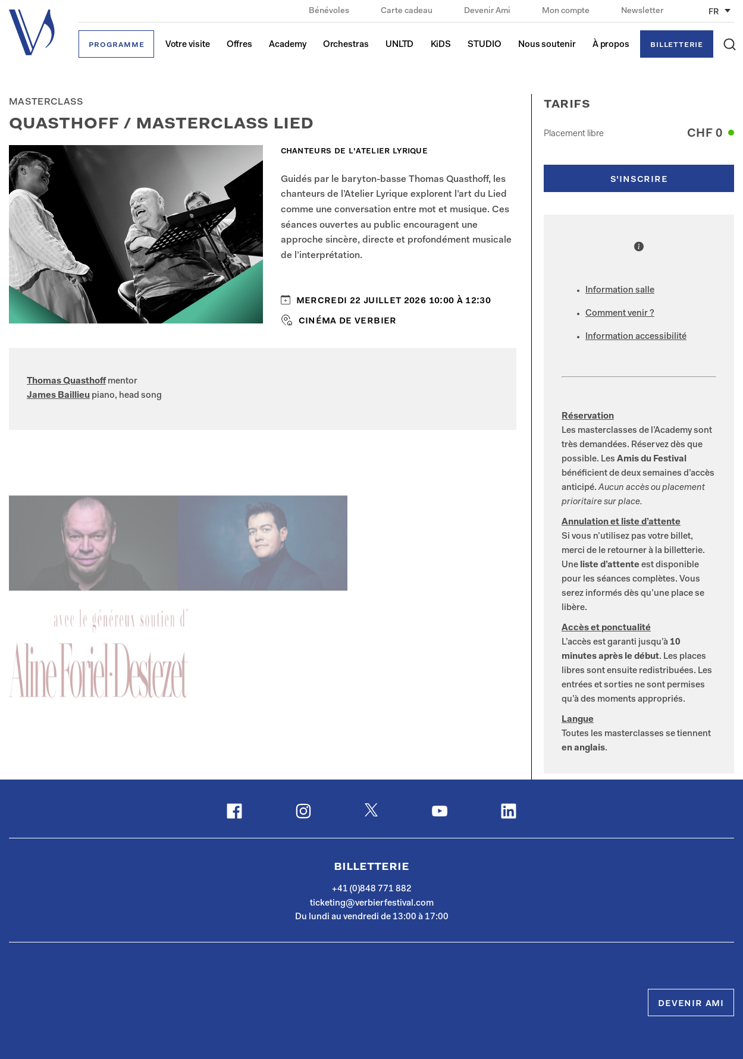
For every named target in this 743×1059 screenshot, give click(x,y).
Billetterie (676, 44)
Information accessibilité (635, 336)
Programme (116, 44)
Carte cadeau (407, 11)
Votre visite (187, 44)
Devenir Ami (488, 11)
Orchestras (346, 44)
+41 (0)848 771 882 (372, 889)
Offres (239, 44)
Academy (287, 44)
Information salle (619, 290)
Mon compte (566, 11)
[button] (729, 44)
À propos (610, 44)
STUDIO (484, 44)
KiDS (441, 44)
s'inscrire (639, 179)
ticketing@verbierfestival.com (372, 903)
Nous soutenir (547, 44)
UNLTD (399, 44)
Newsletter (642, 11)
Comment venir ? (619, 313)
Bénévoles (330, 11)
